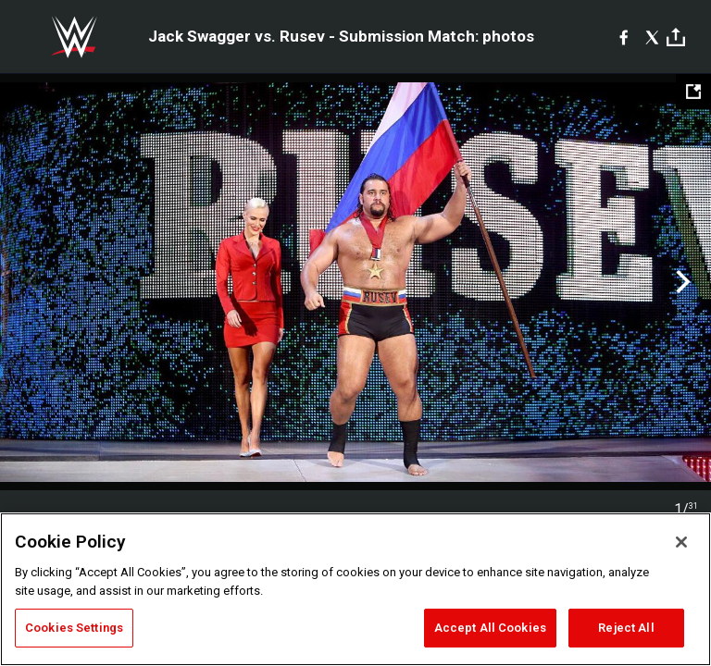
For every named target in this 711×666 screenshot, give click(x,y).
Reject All (626, 628)
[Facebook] (623, 37)
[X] (652, 37)
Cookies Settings (74, 628)
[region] (355, 589)
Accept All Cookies (490, 628)
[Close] (681, 542)
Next (681, 282)
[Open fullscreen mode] (693, 91)
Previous (30, 282)
